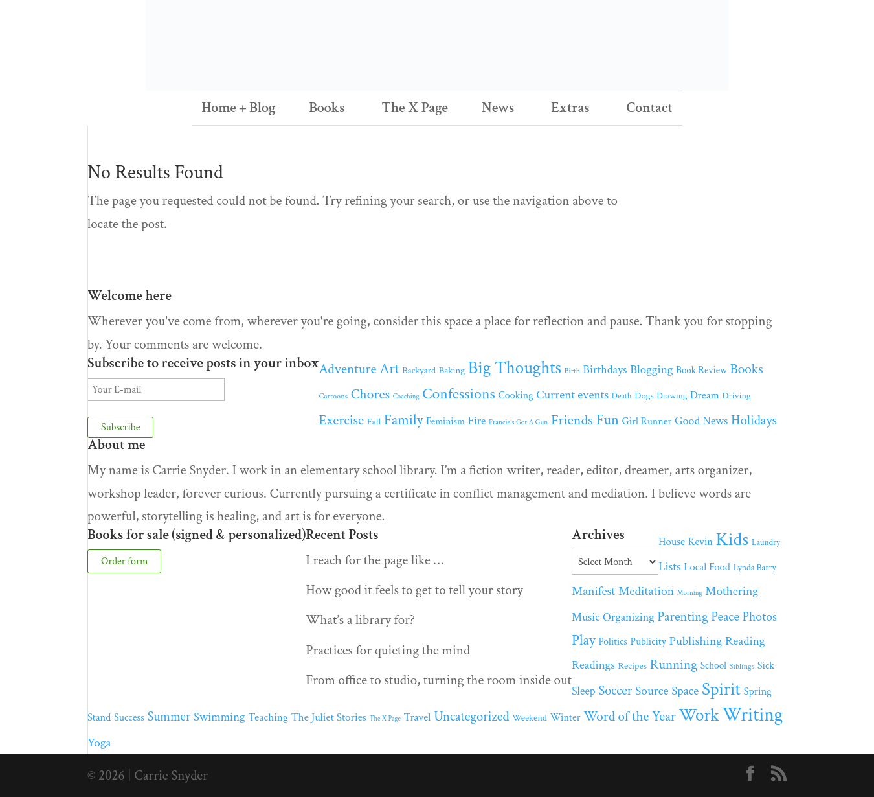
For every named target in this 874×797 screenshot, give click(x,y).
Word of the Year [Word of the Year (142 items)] (629, 716)
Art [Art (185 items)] (389, 369)
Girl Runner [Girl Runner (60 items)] (647, 421)
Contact (650, 107)
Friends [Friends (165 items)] (572, 420)
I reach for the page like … (374, 560)
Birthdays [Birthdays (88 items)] (605, 369)
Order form (124, 561)
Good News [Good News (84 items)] (701, 420)
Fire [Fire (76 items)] (477, 421)
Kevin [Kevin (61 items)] (700, 542)
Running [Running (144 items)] (673, 664)
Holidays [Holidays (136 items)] (754, 420)
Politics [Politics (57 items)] (613, 641)
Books (326, 107)
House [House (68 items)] (671, 542)
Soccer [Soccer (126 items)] (615, 690)
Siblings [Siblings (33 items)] (742, 666)
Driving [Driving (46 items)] (736, 395)
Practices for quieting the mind (388, 650)
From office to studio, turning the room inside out (439, 680)
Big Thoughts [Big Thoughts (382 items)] (514, 367)
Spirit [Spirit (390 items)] (721, 689)
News (498, 107)
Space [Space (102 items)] (685, 691)
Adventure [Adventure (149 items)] (348, 369)
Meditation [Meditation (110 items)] (646, 591)
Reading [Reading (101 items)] (745, 641)
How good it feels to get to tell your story (414, 590)
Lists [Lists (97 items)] (669, 567)
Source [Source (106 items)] (652, 691)
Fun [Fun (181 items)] (607, 420)
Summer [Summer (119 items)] (169, 716)
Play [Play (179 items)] (584, 640)
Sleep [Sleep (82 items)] (584, 691)
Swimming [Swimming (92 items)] (219, 716)
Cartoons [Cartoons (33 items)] (333, 396)
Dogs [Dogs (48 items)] (643, 395)
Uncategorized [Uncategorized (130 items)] (471, 716)
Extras (570, 107)
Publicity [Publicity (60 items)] (648, 642)
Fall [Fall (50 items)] (374, 421)
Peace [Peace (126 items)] (725, 616)
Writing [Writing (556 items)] (752, 714)
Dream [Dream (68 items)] (704, 395)
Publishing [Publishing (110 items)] (696, 640)
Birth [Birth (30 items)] (572, 371)
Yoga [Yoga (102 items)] (99, 743)
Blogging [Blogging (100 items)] (651, 370)
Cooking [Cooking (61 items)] (516, 395)
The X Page (415, 107)
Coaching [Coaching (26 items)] (406, 396)
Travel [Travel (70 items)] (417, 717)
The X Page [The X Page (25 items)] (385, 718)
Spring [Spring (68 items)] (757, 691)
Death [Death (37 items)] (622, 396)
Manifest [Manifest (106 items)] (593, 591)
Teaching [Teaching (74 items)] (268, 717)
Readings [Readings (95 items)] (593, 665)
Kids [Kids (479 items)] (732, 539)
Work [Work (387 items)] (698, 715)
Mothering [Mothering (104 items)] (731, 591)
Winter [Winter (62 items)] (565, 717)
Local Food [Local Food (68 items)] (707, 567)
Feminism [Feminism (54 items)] (445, 421)
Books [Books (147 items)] (746, 369)
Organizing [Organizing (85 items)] (628, 617)
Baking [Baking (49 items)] (452, 370)
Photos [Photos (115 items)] (760, 616)
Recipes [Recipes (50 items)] (632, 666)
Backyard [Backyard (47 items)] (419, 370)
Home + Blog (238, 107)
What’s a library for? (360, 620)
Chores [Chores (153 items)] (370, 395)
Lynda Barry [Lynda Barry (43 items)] (755, 567)
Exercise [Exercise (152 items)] (341, 420)
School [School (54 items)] (713, 666)
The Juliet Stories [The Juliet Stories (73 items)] (328, 717)
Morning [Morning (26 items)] (689, 592)
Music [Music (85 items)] (585, 617)
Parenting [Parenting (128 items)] (682, 616)
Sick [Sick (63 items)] (766, 666)
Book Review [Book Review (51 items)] (701, 370)
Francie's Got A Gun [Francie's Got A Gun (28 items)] (518, 422)
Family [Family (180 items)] (403, 420)
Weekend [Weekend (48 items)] (529, 717)
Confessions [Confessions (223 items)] (458, 394)
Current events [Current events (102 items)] (572, 395)
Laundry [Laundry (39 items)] (766, 542)
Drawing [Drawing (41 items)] (671, 396)
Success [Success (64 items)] (129, 717)
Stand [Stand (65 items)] (99, 717)
